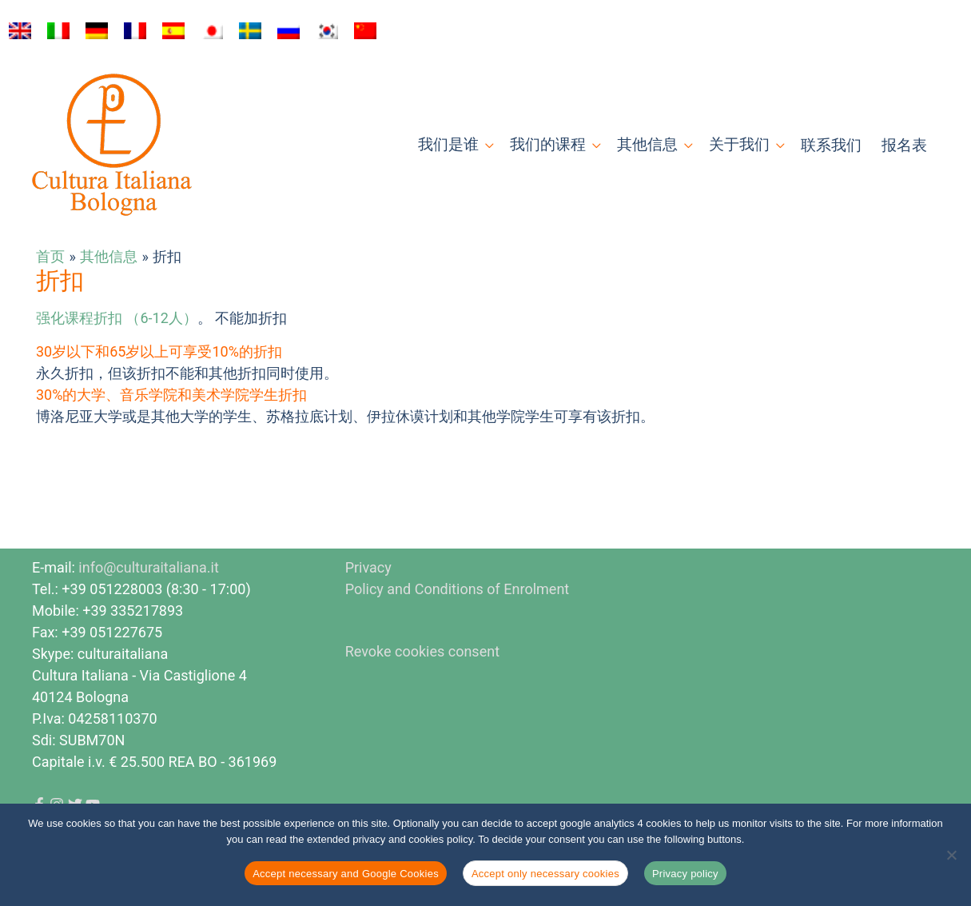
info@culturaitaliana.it (148, 567)
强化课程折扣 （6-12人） (116, 317)
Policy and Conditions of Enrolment (457, 589)
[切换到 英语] (20, 31)
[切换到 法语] (135, 31)
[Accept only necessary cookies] (951, 855)
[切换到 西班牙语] (173, 31)
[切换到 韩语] (327, 31)
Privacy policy (685, 874)
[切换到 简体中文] (365, 31)
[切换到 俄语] (288, 31)
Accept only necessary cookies (545, 874)
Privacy (368, 567)
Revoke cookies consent (422, 651)
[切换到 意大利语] (58, 31)
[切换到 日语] (212, 31)
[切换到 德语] (97, 31)
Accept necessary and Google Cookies (346, 874)
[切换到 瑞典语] (250, 31)
